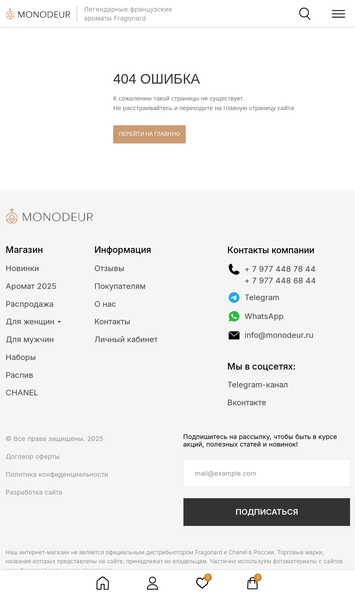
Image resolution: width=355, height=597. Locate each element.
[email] (266, 473)
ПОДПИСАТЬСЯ (267, 512)
